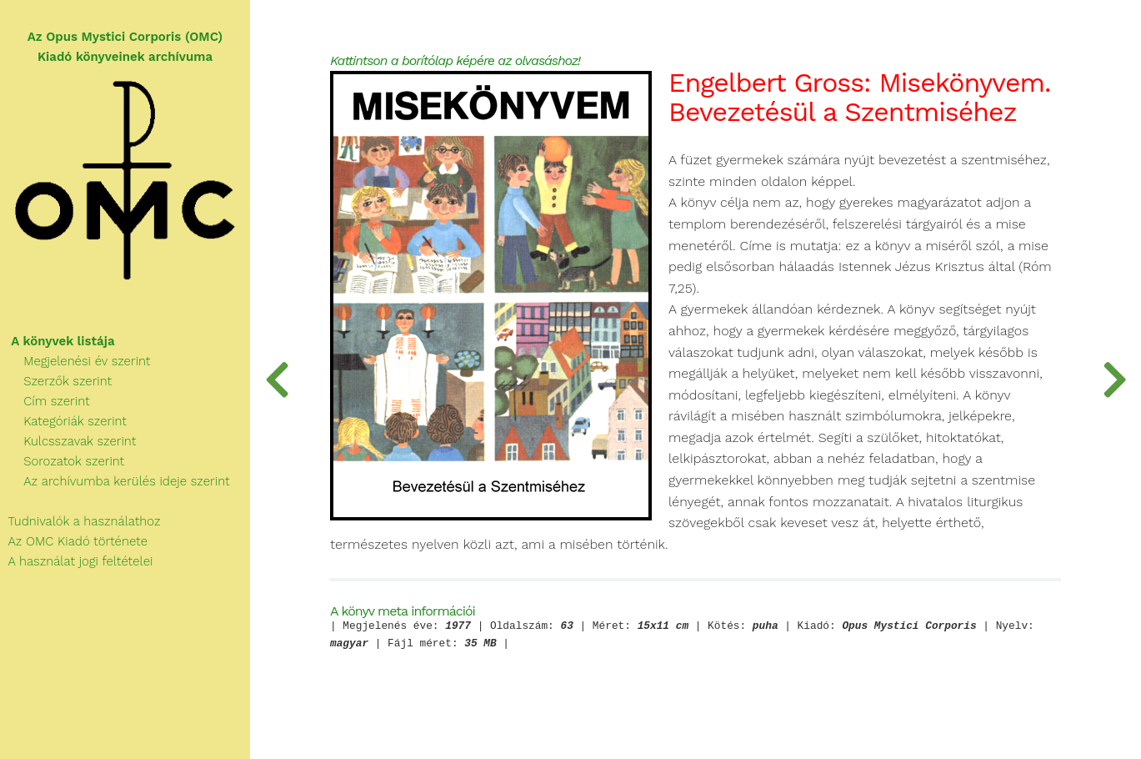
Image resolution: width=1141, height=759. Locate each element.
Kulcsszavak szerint (68, 441)
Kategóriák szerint (63, 421)
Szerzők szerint (56, 381)
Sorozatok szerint (62, 461)
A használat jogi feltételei (76, 561)
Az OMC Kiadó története (74, 541)
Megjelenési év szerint (75, 361)
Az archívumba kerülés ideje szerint (115, 481)
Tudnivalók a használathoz (80, 521)
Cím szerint (45, 401)
